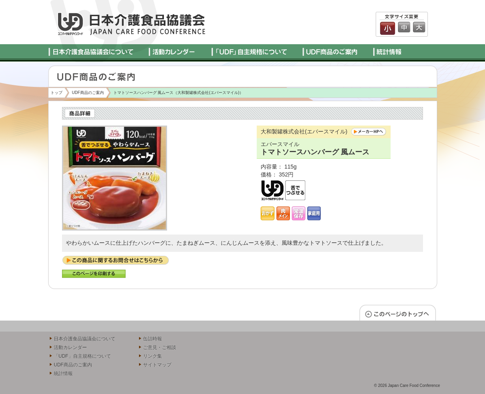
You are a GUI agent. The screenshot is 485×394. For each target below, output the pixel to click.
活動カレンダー (70, 347)
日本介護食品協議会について (84, 338)
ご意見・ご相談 (159, 347)
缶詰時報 (152, 338)
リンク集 (152, 356)
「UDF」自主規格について (82, 356)
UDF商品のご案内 (88, 92)
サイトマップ (157, 365)
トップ (56, 92)
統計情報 (63, 373)
